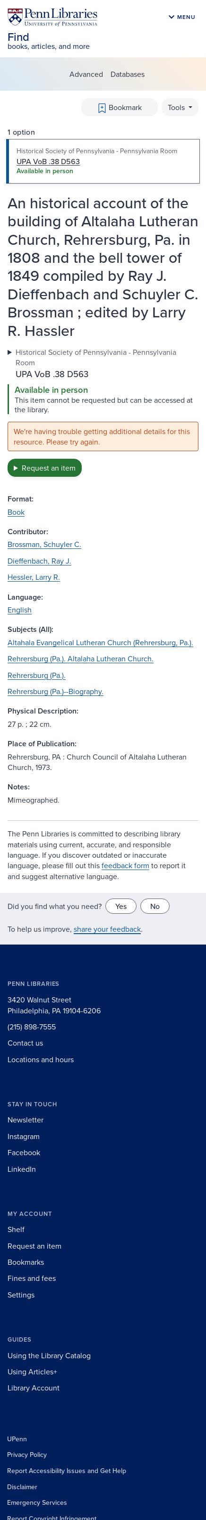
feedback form (125, 865)
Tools (177, 107)
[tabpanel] (103, 412)
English (20, 609)
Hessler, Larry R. (34, 577)
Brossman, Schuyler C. (44, 544)
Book (16, 512)
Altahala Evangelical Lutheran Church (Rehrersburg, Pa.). (100, 642)
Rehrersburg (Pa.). (37, 675)
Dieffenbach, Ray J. (39, 561)
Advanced (86, 74)
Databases (128, 74)
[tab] (103, 161)
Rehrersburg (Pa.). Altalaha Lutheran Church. (81, 658)
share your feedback (107, 929)
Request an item (49, 468)
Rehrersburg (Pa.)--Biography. (55, 691)
